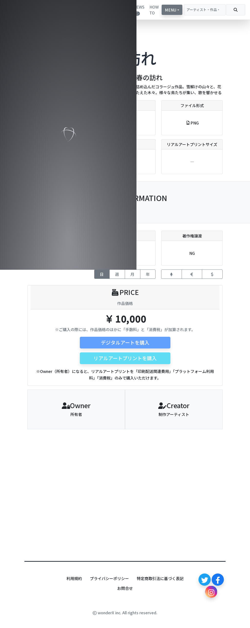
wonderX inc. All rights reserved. (125, 613)
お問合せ (125, 588)
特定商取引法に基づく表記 (160, 578)
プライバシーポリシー (109, 578)
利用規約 (74, 578)
